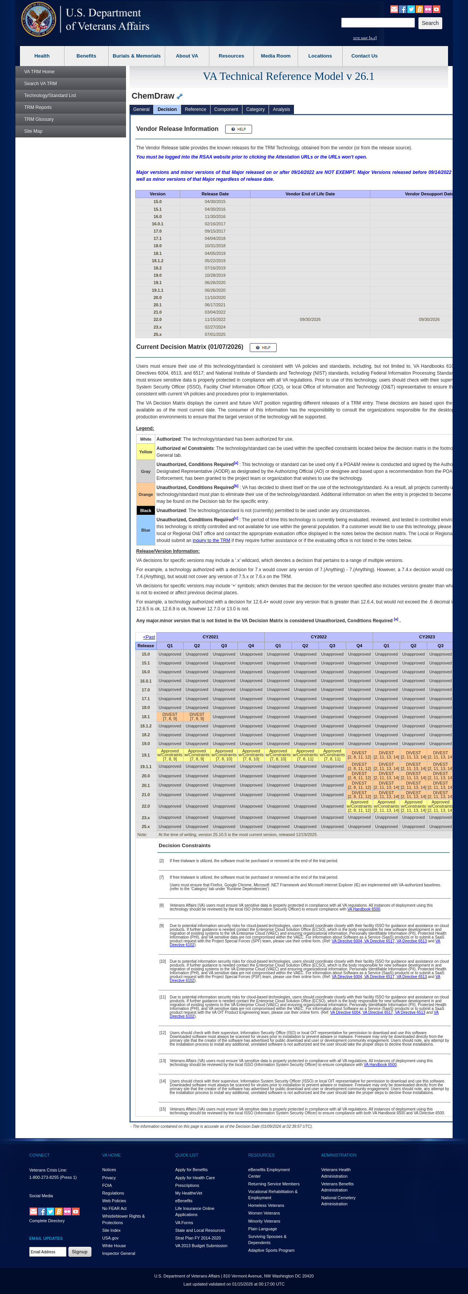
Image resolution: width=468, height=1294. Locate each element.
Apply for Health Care (195, 1177)
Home (39, 71)
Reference (195, 109)
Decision (167, 109)
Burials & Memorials (137, 56)
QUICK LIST (186, 1155)
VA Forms (184, 1222)
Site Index (111, 1230)
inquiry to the (211, 540)
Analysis (281, 109)
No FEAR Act (114, 1208)
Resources (231, 56)
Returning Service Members (274, 1184)
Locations (320, 56)
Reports (37, 107)
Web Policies (114, 1200)
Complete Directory (47, 1220)
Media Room (275, 56)
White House (114, 1245)
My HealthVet (188, 1193)
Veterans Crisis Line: (48, 1170)
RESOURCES (261, 1155)
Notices (109, 1169)
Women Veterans (264, 1213)
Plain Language (262, 1228)
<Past (149, 637)
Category (255, 109)
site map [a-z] (365, 37)
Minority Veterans (264, 1221)
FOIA (107, 1185)
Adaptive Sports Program (271, 1250)
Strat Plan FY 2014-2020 (198, 1238)
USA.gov (110, 1238)
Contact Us (364, 56)
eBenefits (184, 1200)
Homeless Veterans (266, 1205)
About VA (187, 56)
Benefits (86, 56)
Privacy (109, 1177)
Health (42, 56)
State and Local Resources (200, 1230)
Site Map (33, 131)
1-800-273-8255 (44, 1177)
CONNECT (39, 1155)
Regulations (113, 1193)
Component (226, 109)
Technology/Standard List (50, 95)
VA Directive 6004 (347, 941)
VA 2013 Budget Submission (201, 1245)
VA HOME (111, 1155)
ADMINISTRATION (339, 1155)
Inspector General (118, 1253)
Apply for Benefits (191, 1169)
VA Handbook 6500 (363, 909)
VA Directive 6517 (379, 941)
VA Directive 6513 (411, 941)
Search (40, 83)
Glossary (39, 119)
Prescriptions (187, 1185)
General (141, 109)
